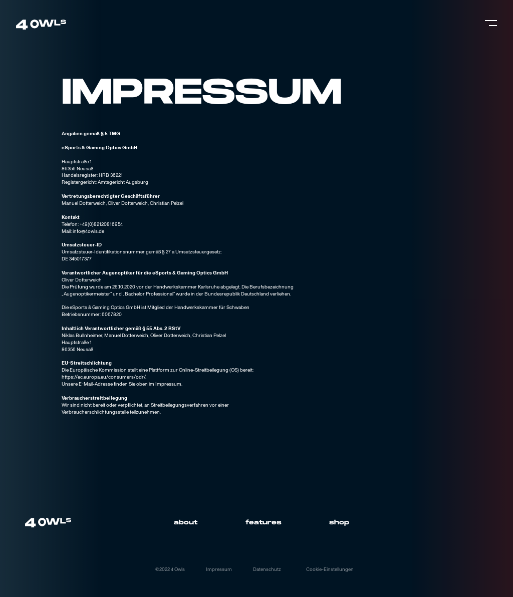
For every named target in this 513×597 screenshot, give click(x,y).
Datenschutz (267, 569)
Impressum (219, 569)
